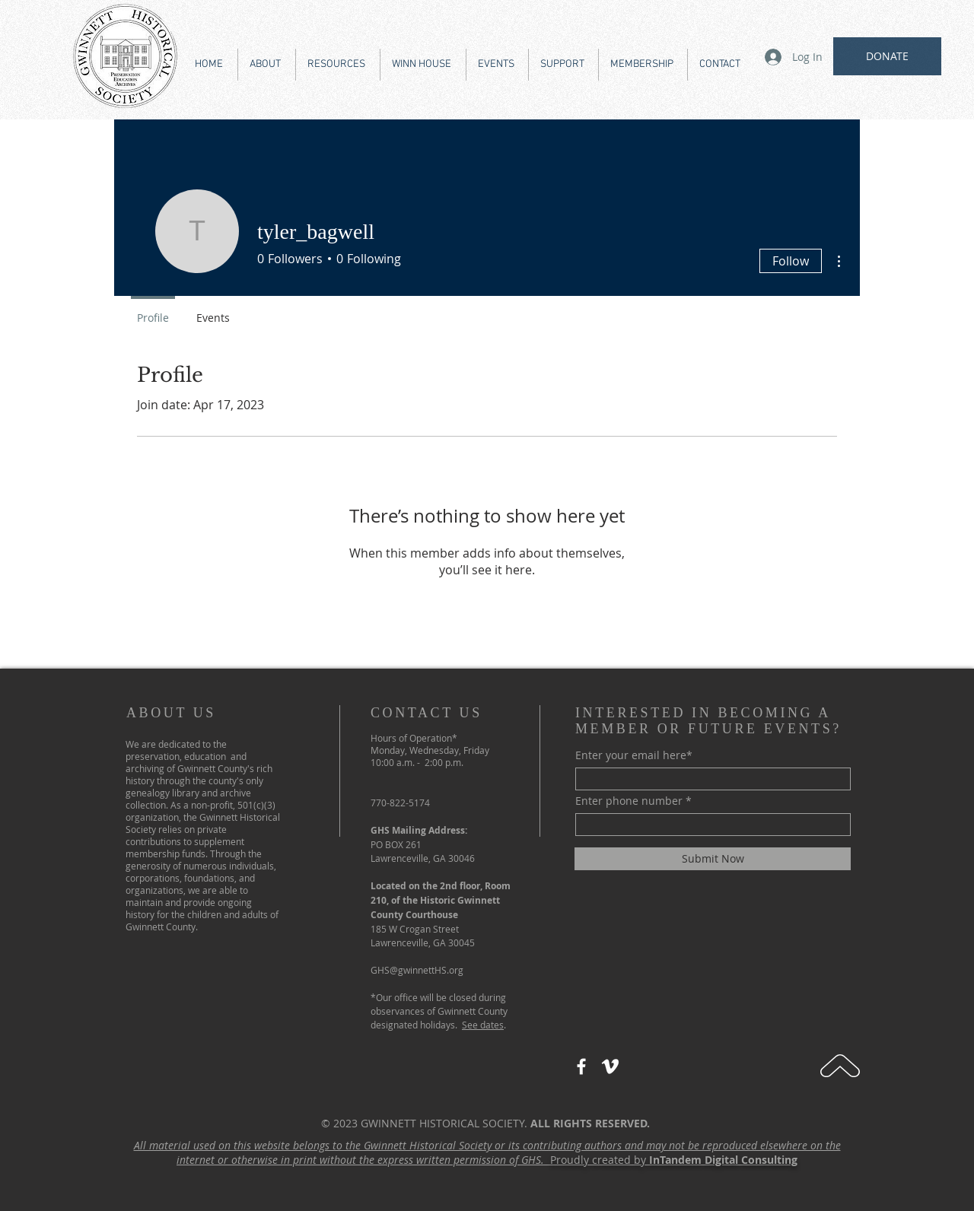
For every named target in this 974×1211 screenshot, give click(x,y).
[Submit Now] (713, 858)
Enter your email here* (633, 755)
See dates (483, 1025)
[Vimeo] (610, 1066)
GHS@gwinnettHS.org (417, 970)
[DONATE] (887, 56)
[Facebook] (581, 1066)
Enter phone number (629, 801)
